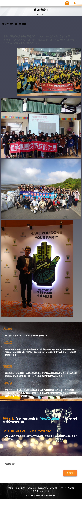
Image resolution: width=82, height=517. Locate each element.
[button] (67, 12)
